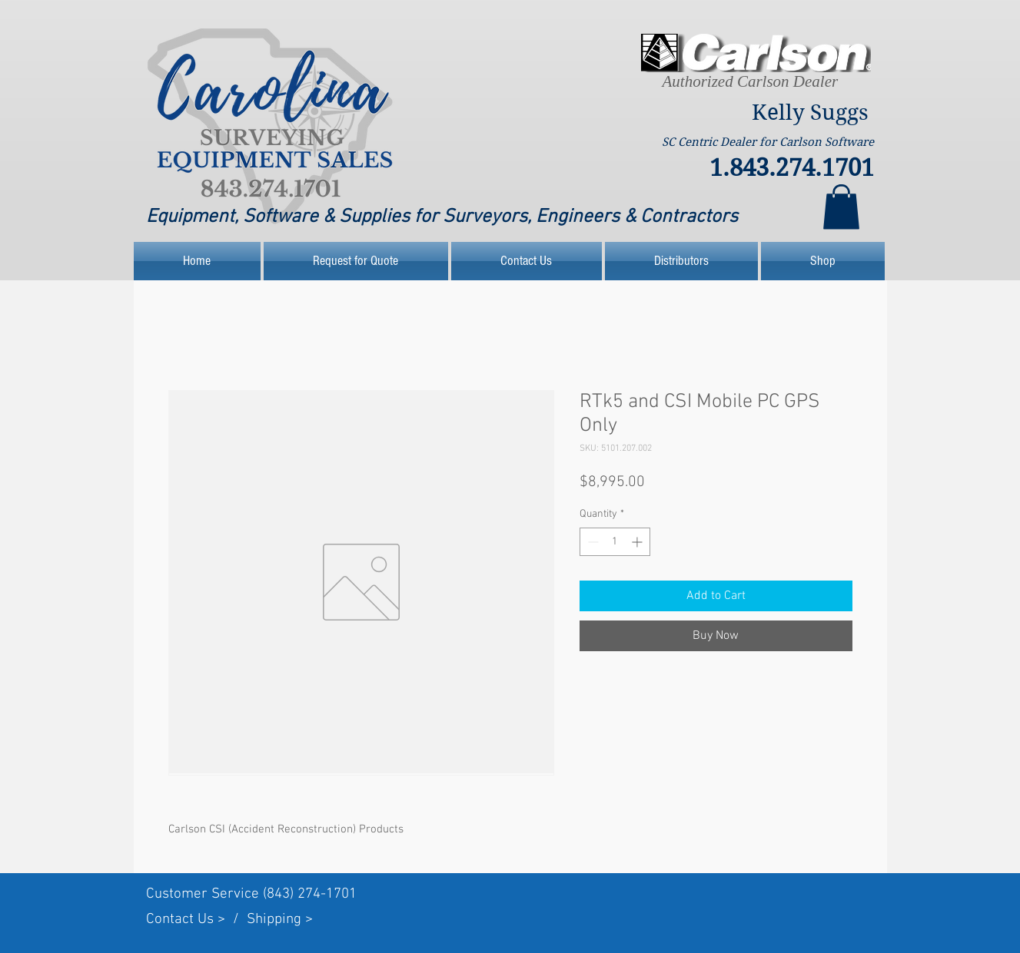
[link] (841, 207)
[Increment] (638, 541)
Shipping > (280, 919)
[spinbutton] (615, 541)
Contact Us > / (196, 919)
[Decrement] (591, 541)
